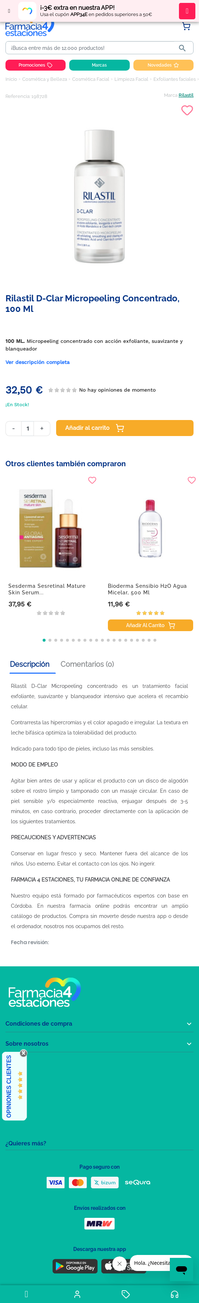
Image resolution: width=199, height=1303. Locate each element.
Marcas (99, 65)
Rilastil (186, 95)
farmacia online (89, 906)
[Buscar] (91, 48)
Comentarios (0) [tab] (87, 664)
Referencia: (17, 96)
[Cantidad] (27, 428)
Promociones (35, 65)
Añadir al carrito (94, 428)
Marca (170, 95)
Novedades (163, 65)
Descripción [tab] (30, 664)
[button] (44, 640)
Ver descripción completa (37, 362)
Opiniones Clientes (9, 1086)
